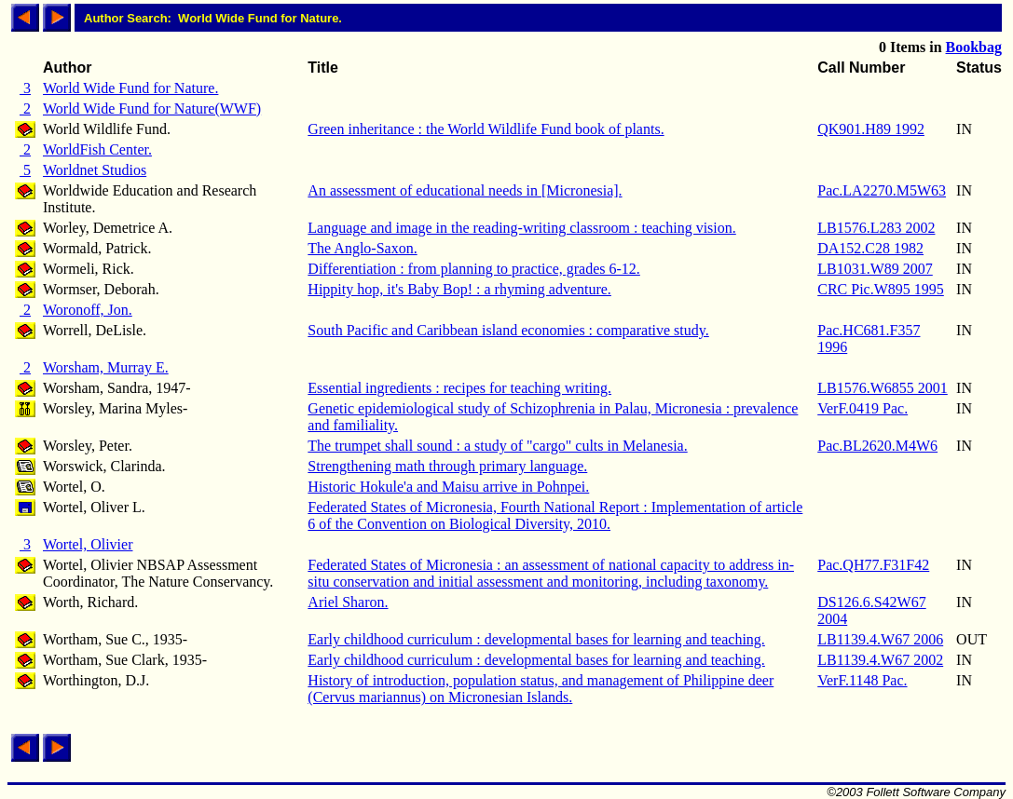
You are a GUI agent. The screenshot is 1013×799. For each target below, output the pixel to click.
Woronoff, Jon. (87, 310)
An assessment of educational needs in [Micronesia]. (465, 190)
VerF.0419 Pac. (862, 408)
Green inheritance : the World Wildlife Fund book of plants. (486, 129)
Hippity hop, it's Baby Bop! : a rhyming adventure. (459, 289)
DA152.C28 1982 (870, 248)
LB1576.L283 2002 (876, 228)
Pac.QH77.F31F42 (873, 565)
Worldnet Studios (94, 170)
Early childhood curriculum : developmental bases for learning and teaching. (536, 639)
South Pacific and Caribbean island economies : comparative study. (508, 330)
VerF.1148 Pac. (862, 680)
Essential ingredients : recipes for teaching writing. (459, 388)
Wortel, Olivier (87, 544)
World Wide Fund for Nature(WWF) (152, 108)
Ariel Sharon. (348, 602)
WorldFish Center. (97, 149)
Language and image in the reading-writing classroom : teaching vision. (521, 228)
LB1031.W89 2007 (875, 269)
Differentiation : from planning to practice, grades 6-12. (473, 269)
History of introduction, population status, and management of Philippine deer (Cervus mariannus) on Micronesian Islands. (540, 688)
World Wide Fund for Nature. (130, 88)
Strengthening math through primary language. (447, 466)
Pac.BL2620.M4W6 (877, 446)
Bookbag (974, 47)
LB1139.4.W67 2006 (880, 639)
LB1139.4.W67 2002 (880, 660)
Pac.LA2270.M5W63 (881, 190)
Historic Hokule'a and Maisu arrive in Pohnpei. (448, 486)
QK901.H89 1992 (870, 129)
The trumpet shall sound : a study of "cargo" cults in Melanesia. (497, 446)
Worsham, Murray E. (106, 367)
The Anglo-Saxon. (362, 248)
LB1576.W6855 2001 (882, 388)
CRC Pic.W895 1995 (880, 289)
